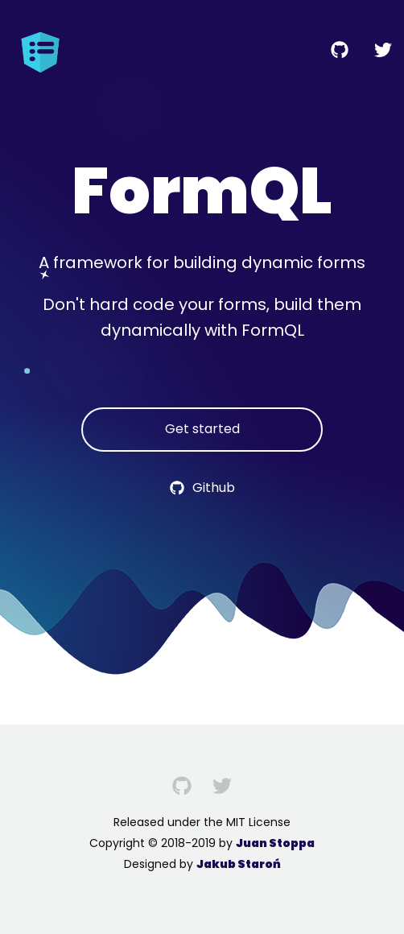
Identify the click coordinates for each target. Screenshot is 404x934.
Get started (202, 428)
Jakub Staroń (238, 864)
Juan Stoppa (275, 843)
